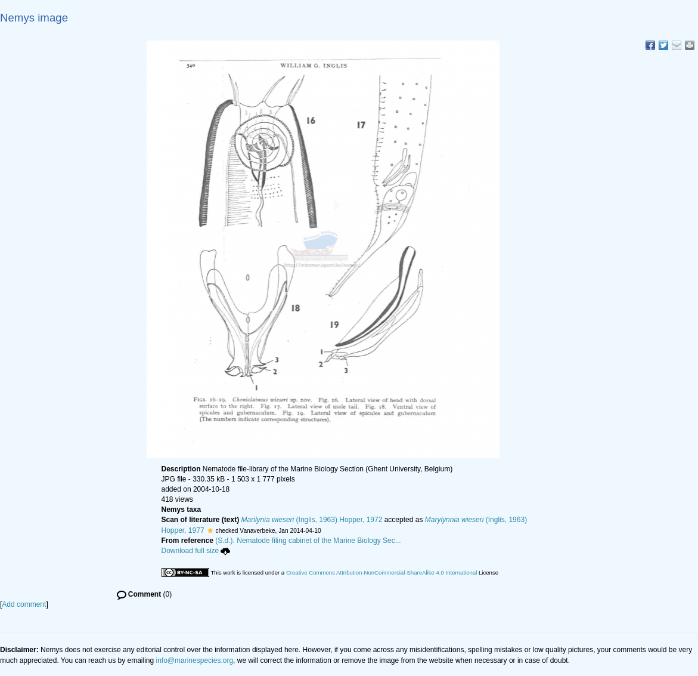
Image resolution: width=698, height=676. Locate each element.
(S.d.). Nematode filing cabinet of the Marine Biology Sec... (308, 540)
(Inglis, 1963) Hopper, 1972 (312, 520)
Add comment (24, 604)
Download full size (196, 551)
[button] (210, 530)
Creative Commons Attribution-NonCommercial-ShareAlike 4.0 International (381, 572)
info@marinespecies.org (195, 660)
